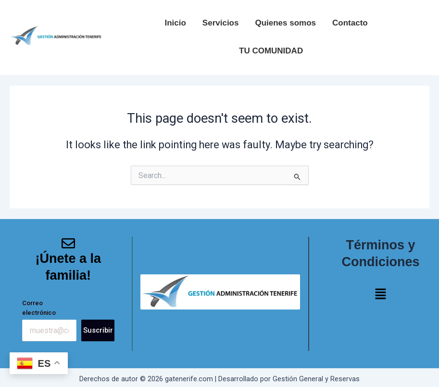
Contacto (350, 22)
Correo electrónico (39, 307)
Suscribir (98, 330)
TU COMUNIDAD (271, 50)
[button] (380, 295)
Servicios (220, 22)
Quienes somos (285, 22)
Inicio (175, 22)
